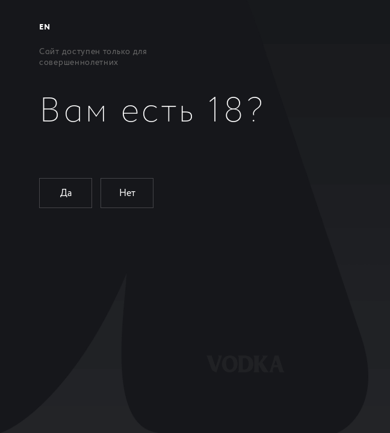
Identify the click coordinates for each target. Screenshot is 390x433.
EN (44, 27)
